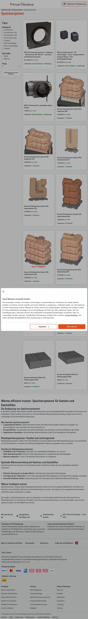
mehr (28, 562)
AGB (11, 617)
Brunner (7, 59)
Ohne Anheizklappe (11, 46)
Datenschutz (30, 617)
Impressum (19, 617)
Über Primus (6, 553)
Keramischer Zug (10, 38)
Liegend (7, 41)
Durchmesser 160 (10, 32)
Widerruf (55, 617)
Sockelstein (8, 30)
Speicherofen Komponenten (12, 10)
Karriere (4, 617)
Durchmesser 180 (10, 35)
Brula (6, 56)
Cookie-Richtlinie (71, 315)
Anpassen (44, 327)
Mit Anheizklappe (10, 43)
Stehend (7, 49)
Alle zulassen (72, 327)
